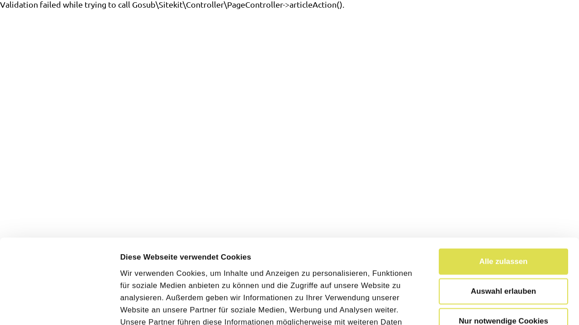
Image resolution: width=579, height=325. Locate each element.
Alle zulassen (503, 182)
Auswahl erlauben (503, 212)
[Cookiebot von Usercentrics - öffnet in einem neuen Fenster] (58, 306)
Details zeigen (515, 306)
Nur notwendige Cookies (503, 242)
